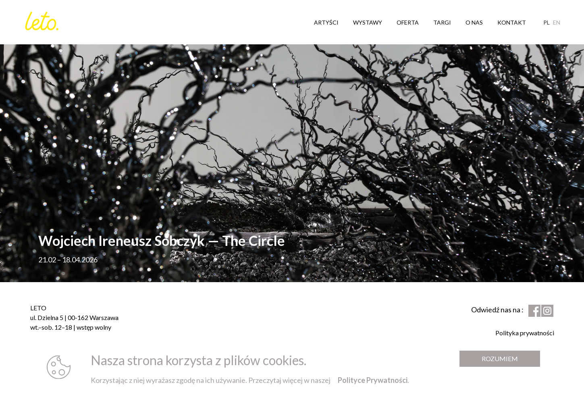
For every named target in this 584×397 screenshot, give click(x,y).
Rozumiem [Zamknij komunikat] (500, 358)
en (556, 22)
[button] (551, 135)
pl (546, 22)
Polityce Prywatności (372, 380)
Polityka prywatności (524, 333)
